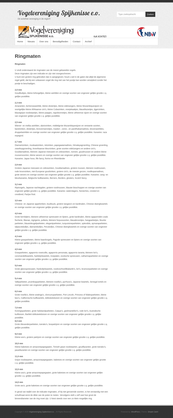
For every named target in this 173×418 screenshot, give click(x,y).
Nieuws (31, 41)
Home (20, 41)
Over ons (43, 41)
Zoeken (150, 14)
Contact (76, 41)
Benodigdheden (60, 41)
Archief (88, 41)
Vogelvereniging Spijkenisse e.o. (59, 13)
